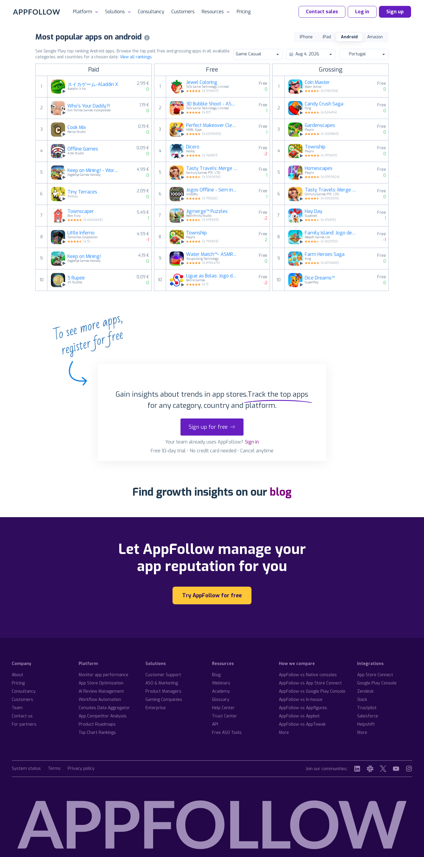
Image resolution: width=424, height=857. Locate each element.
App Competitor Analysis (103, 716)
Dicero (192, 147)
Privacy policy (81, 768)
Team (17, 708)
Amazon (375, 37)
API (215, 724)
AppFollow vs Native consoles (308, 675)
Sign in (252, 442)
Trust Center (224, 716)
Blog (216, 675)
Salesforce (367, 716)
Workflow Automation (100, 699)
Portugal (363, 54)
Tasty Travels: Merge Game (211, 168)
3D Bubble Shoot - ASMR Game (211, 104)
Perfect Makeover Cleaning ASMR (211, 125)
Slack (362, 699)
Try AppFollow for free (212, 595)
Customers (183, 12)
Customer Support (163, 675)
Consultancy (151, 12)
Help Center (223, 708)
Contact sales (322, 12)
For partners (24, 724)
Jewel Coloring (201, 82)
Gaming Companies (163, 699)
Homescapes (318, 168)
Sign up (395, 12)
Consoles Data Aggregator (104, 708)
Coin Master (317, 82)
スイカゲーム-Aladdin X (92, 84)
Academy (221, 691)
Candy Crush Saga (324, 104)
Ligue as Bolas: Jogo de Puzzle (211, 276)
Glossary (220, 699)
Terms (54, 768)
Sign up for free (212, 427)
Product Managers (163, 691)
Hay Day (313, 211)
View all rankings (136, 57)
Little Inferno (81, 233)
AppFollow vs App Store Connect (310, 683)
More (284, 732)
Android (349, 37)
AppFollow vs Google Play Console (312, 691)
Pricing (244, 12)
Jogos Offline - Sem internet (211, 190)
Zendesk (365, 691)
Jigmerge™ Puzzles (207, 211)
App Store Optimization (101, 683)
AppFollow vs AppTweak (302, 724)
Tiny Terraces (82, 192)
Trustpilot (367, 708)
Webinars (221, 683)
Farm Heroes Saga (324, 254)
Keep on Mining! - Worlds (93, 170)
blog (281, 492)
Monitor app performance (103, 675)
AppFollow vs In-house (300, 699)
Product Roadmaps (97, 724)
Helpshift (366, 724)
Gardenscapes (320, 125)
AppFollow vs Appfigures (303, 708)
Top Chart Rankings (97, 732)
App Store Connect (375, 675)
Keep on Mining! (84, 256)
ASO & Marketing (161, 683)
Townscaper (80, 211)
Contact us (22, 716)
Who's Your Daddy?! (88, 106)
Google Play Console (377, 683)
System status (26, 768)
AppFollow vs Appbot (299, 716)
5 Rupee (76, 278)
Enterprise (155, 708)
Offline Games (82, 149)
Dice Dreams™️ (320, 278)
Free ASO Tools (227, 732)
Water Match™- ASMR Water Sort (211, 254)
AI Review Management (101, 691)
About (17, 675)
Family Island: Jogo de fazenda (330, 233)
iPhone (306, 37)
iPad (327, 37)
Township (196, 233)
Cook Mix (76, 127)
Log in (362, 12)
